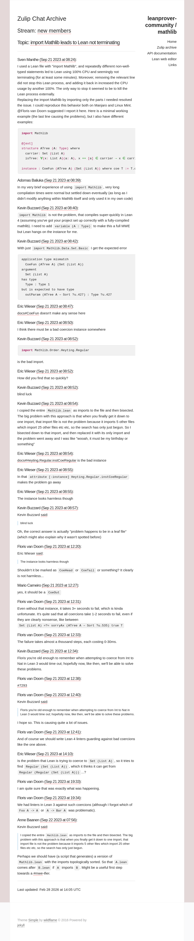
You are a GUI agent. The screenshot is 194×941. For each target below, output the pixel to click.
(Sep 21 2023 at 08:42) (59, 241)
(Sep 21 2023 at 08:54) (59, 403)
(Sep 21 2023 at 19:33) (62, 780)
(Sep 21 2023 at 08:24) (57, 59)
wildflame (50, 918)
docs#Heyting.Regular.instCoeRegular (46, 460)
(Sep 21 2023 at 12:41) (62, 730)
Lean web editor (164, 59)
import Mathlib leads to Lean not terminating (75, 42)
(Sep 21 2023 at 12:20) (62, 546)
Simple (33, 918)
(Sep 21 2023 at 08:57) (59, 507)
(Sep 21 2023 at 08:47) (54, 306)
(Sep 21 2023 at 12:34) (59, 650)
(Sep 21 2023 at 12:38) (62, 677)
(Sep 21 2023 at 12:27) (60, 584)
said (44, 514)
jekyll (21, 923)
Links (172, 65)
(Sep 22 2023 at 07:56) (58, 818)
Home (172, 41)
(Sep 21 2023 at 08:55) (54, 469)
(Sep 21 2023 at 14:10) (54, 752)
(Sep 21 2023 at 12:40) (62, 693)
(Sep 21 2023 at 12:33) (62, 634)
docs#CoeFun (28, 313)
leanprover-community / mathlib (161, 25)
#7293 (22, 684)
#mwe (38, 871)
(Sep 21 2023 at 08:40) (59, 208)
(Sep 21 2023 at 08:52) (59, 338)
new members (54, 31)
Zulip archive (167, 47)
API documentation (162, 53)
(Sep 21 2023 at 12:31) (62, 601)
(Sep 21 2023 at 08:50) (54, 322)
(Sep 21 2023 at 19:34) (62, 796)
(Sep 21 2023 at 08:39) (62, 180)
